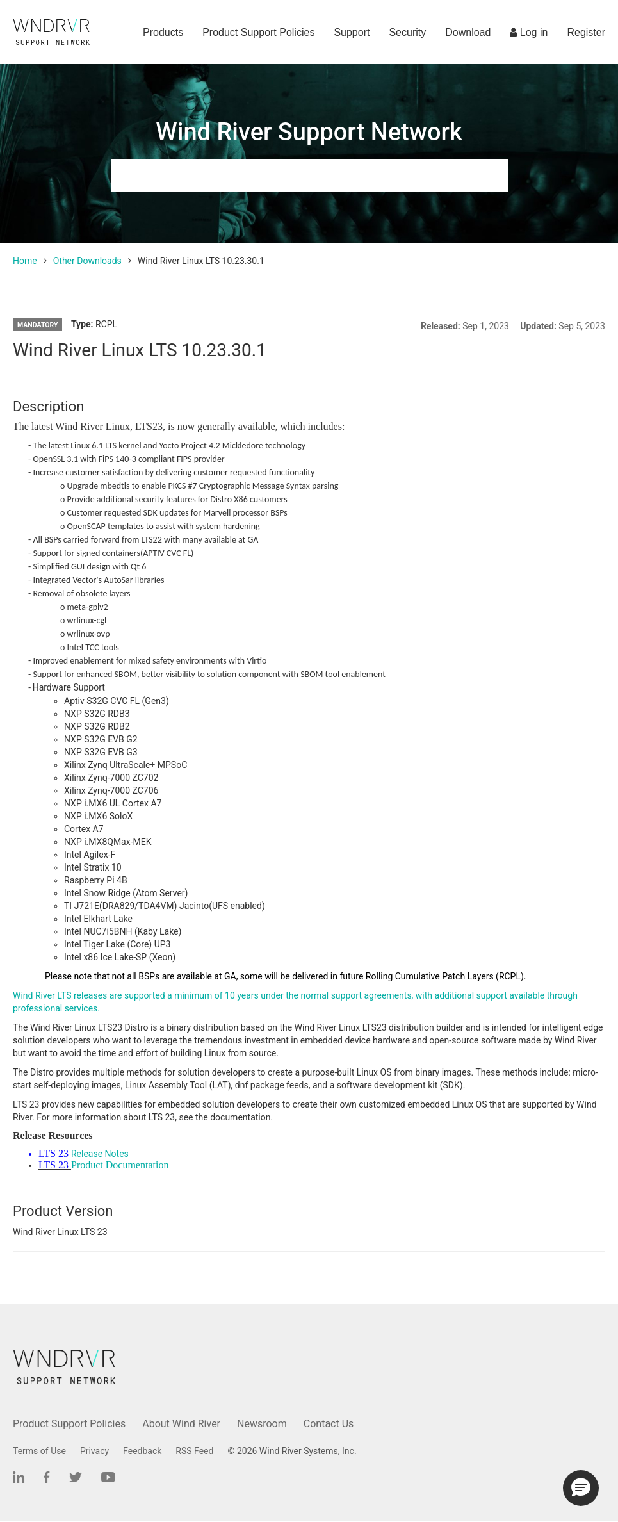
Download (468, 32)
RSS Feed (194, 1451)
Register (586, 32)
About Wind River (181, 1424)
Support (352, 32)
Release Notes (100, 1154)
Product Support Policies (258, 32)
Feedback (142, 1451)
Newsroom (262, 1424)
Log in (529, 32)
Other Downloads (87, 261)
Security (407, 32)
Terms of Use (39, 1451)
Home (25, 261)
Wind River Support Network (309, 132)
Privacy (94, 1451)
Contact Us (329, 1424)
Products (163, 32)
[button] (581, 1488)
